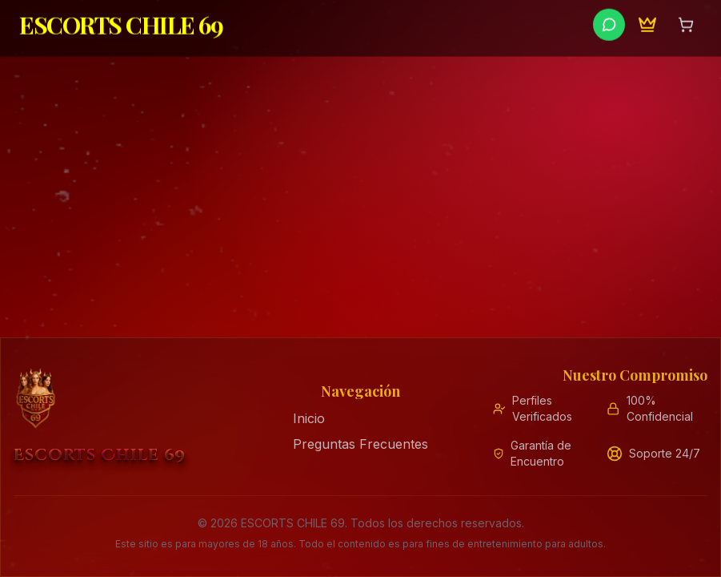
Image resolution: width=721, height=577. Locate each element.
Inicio (309, 418)
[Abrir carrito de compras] (686, 22)
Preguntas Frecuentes (360, 444)
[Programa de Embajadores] (647, 22)
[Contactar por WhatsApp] (609, 22)
